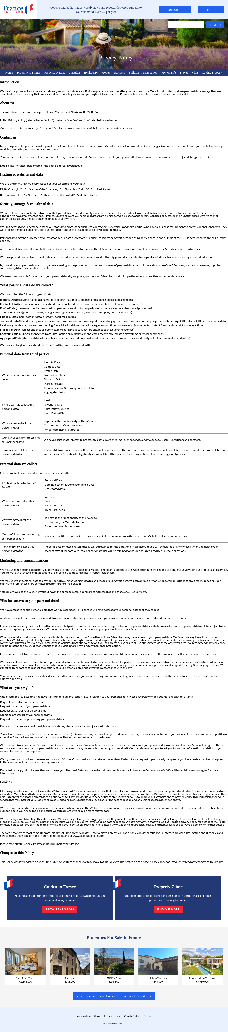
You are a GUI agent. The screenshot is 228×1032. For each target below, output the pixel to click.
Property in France (28, 72)
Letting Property (212, 72)
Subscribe (175, 9)
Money (106, 72)
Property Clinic (168, 886)
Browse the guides (60, 909)
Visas (195, 72)
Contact (148, 1016)
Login (211, 9)
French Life (169, 72)
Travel (184, 72)
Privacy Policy (112, 1016)
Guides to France (60, 886)
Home (9, 72)
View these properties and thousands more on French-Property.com (114, 995)
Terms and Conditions (88, 1016)
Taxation (74, 72)
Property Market (54, 72)
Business (119, 72)
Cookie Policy (32, 843)
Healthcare (91, 72)
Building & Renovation (143, 72)
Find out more (168, 909)
